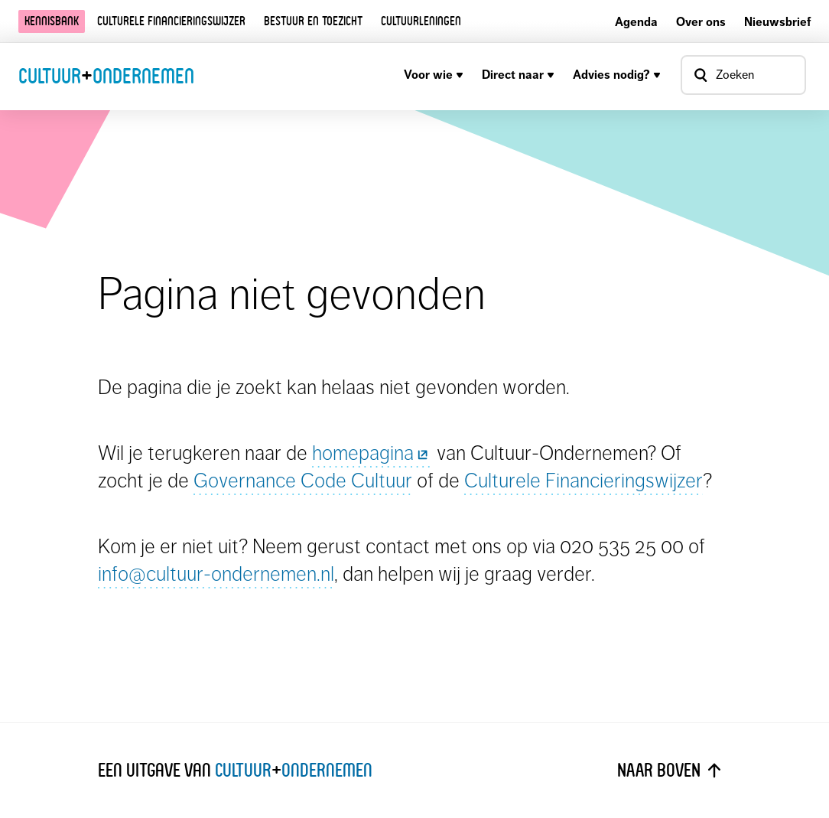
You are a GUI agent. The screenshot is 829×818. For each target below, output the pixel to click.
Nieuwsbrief (777, 22)
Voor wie (433, 74)
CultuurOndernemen (106, 76)
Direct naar (518, 74)
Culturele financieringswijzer (171, 21)
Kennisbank (51, 21)
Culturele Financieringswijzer (583, 480)
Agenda (636, 22)
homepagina (372, 452)
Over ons (701, 22)
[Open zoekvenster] (743, 75)
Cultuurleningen (421, 21)
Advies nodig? (617, 74)
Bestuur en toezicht (313, 21)
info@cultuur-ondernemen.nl (216, 573)
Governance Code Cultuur (302, 480)
